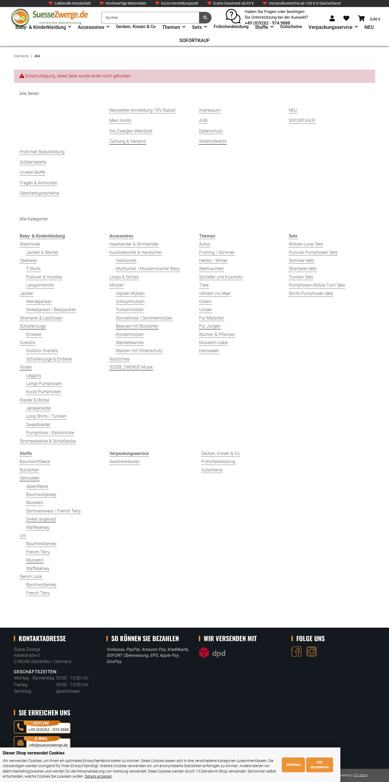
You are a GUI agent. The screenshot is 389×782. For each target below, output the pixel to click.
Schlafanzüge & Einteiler (49, 359)
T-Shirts (33, 268)
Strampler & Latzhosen (41, 318)
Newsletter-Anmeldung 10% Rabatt (142, 110)
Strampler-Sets (303, 268)
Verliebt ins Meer (215, 293)
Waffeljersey (37, 527)
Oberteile (28, 260)
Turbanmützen (130, 309)
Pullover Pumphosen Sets (313, 252)
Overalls (27, 342)
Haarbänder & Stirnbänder (134, 244)
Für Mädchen (211, 318)
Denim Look (31, 576)
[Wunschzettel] (346, 19)
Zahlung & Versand (127, 141)
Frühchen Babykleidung (42, 151)
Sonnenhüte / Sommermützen (144, 318)
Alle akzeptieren (368, 767)
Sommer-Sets (301, 260)
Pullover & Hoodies (44, 277)
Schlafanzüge (33, 326)
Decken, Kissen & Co (220, 453)
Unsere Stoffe (32, 172)
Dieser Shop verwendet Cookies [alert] (34, 758)
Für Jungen (210, 326)
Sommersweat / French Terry (53, 511)
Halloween (209, 350)
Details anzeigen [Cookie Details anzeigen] (299, 776)
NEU (369, 27)
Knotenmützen (130, 334)
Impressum (209, 110)
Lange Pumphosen (44, 383)
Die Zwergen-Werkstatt (130, 131)
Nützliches (119, 359)
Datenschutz (211, 131)
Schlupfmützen (130, 301)
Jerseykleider (38, 408)
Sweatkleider (38, 424)
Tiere (204, 285)
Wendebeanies (130, 342)
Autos (204, 244)
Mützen (116, 285)
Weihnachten (211, 268)
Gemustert (29, 478)
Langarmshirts (40, 285)
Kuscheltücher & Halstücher (135, 252)
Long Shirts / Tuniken (46, 416)
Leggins (33, 375)
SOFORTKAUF (194, 40)
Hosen (26, 367)
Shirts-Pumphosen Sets (311, 293)
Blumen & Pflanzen (217, 334)
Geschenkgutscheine (39, 193)
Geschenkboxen (124, 461)
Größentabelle (33, 162)
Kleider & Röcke (34, 400)
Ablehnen (342, 767)
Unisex (205, 309)
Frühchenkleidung (218, 461)
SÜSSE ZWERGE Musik (131, 367)
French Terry (38, 552)
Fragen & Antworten (38, 182)
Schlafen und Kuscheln (221, 277)
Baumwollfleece (35, 461)
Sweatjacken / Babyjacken (51, 309)
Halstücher (126, 260)
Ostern (205, 301)
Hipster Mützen (130, 293)
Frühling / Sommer (216, 252)
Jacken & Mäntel (42, 252)
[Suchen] (150, 17)
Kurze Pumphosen (43, 391)
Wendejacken (39, 301)
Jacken (26, 293)
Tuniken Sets (301, 277)
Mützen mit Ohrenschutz (139, 350)
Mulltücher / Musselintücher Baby (148, 268)
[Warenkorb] (369, 19)
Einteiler (33, 334)
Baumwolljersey (41, 494)
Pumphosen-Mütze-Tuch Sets (317, 285)
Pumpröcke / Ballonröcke (50, 432)
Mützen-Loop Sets (306, 244)
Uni (23, 535)
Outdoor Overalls (42, 350)
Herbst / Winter (213, 260)
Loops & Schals (124, 277)
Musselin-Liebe (213, 342)
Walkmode (30, 244)
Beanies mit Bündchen (137, 326)
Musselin (34, 502)
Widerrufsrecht (213, 141)
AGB (203, 120)
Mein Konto (120, 120)
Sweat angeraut (41, 519)
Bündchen (29, 469)
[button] (332, 19)
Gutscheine (212, 469)
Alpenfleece (37, 486)
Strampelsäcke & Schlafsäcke (48, 441)
